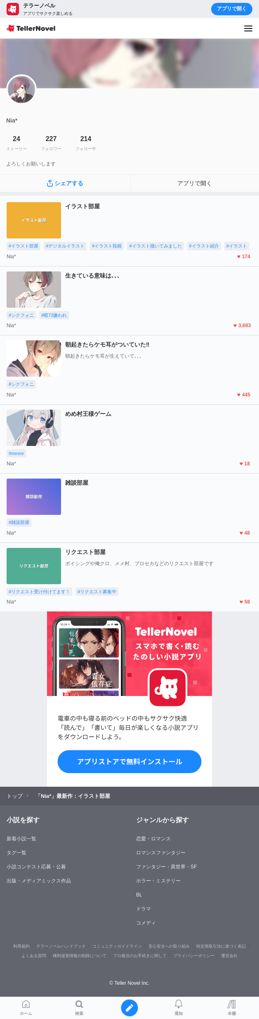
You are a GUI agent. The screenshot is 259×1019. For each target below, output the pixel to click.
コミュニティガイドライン (117, 946)
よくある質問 (33, 955)
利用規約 (21, 946)
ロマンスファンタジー (161, 853)
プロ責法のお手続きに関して (140, 955)
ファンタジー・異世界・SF (166, 867)
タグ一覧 (16, 853)
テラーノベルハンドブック (61, 946)
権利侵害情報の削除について (79, 955)
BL (139, 895)
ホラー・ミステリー (158, 881)
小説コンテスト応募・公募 (36, 867)
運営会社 (229, 955)
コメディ (146, 923)
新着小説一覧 (21, 839)
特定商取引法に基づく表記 (221, 946)
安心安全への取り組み (169, 946)
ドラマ (143, 909)
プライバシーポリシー (193, 955)
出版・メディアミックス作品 (39, 881)
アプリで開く (232, 9)
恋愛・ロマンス (153, 839)
